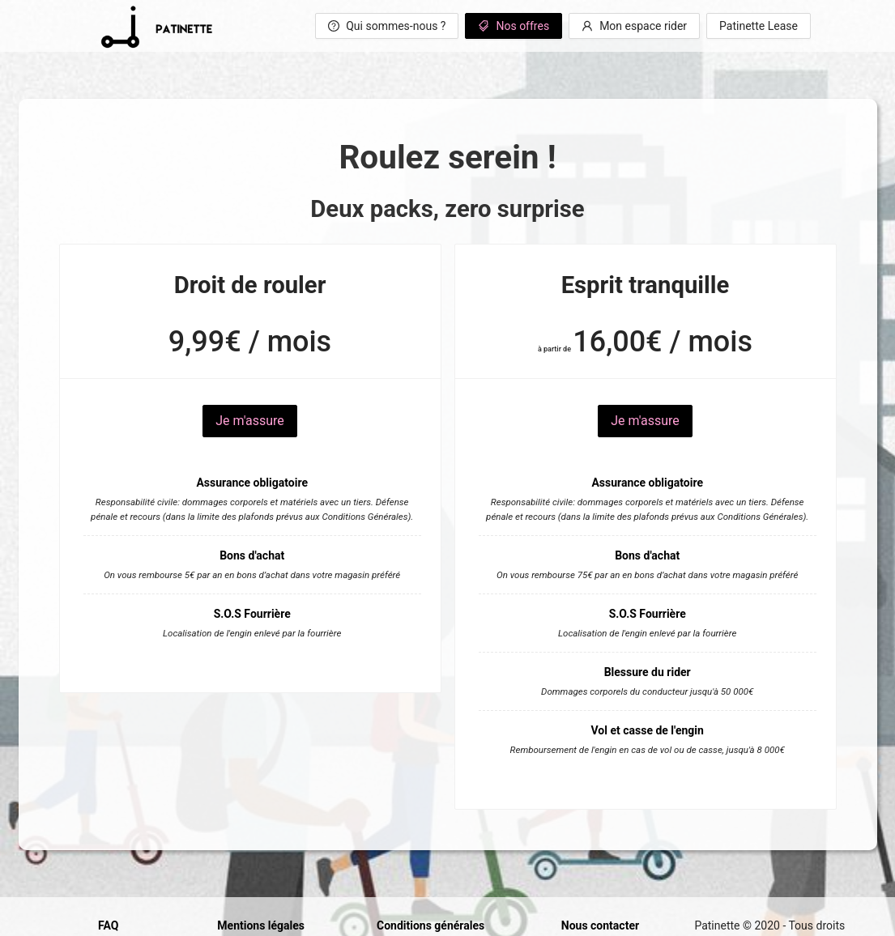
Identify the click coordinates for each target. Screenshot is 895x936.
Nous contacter (600, 925)
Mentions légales (261, 925)
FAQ (108, 925)
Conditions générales (430, 925)
